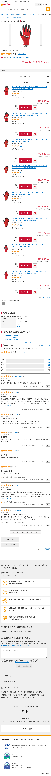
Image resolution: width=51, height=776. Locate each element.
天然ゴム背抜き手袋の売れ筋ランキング (19, 57)
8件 (49, 360)
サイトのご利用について (17, 698)
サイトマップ (30, 698)
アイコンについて (45, 297)
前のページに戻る (10, 545)
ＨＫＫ (16, 450)
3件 (49, 362)
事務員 (16, 432)
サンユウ (17, 485)
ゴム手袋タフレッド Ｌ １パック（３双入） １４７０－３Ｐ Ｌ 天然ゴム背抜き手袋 (29, 246)
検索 (48, 9)
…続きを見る (6, 405)
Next (41, 35)
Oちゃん (17, 414)
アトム (7, 17)
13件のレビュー (22, 54)
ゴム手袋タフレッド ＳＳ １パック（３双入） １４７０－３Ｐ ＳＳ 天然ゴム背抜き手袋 (29, 88)
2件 (49, 365)
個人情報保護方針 (29, 692)
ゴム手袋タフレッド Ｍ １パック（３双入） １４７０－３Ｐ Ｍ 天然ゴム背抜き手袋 (29, 193)
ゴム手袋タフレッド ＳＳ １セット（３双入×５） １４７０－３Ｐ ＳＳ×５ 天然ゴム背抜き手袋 (29, 114)
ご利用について (17, 573)
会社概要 (3, 692)
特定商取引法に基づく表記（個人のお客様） (14, 695)
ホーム (2, 14)
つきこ (16, 392)
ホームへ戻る (10, 539)
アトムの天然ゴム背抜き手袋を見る (16, 17)
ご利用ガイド (5, 632)
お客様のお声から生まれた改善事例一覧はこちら (15, 646)
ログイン (38, 4)
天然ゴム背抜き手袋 (29, 14)
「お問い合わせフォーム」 (22, 662)
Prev (10, 35)
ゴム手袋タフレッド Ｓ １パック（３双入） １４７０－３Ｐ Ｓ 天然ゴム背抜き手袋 (29, 140)
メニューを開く (49, 4)
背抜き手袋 (19, 14)
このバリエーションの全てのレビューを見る (24, 532)
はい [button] (48, 387)
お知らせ (3, 698)
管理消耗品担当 (19, 376)
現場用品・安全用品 (10, 14)
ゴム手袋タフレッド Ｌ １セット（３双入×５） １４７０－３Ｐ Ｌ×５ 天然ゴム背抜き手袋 (29, 272)
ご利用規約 (39, 692)
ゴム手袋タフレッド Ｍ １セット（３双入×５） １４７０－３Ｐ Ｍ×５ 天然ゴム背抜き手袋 (29, 219)
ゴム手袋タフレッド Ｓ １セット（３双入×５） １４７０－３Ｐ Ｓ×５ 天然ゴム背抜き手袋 (29, 167)
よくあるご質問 (15, 632)
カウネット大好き (19, 510)
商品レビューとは (45, 345)
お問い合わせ (27, 632)
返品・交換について (9, 575)
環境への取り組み (15, 692)
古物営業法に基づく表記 (36, 695)
